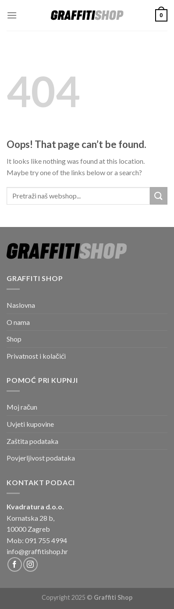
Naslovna (21, 305)
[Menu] (12, 15)
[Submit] (158, 195)
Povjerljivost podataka (41, 458)
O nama (18, 322)
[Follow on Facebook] (14, 564)
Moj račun (22, 407)
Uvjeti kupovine (30, 424)
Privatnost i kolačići (36, 356)
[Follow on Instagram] (30, 564)
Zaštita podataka (32, 441)
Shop (14, 339)
